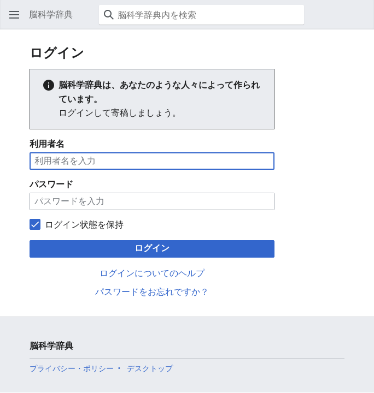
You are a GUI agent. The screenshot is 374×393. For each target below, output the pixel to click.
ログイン (152, 248)
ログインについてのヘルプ (152, 273)
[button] (14, 15)
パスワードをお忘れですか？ (152, 292)
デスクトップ (150, 368)
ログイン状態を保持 (84, 224)
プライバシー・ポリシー (72, 368)
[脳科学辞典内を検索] (201, 15)
